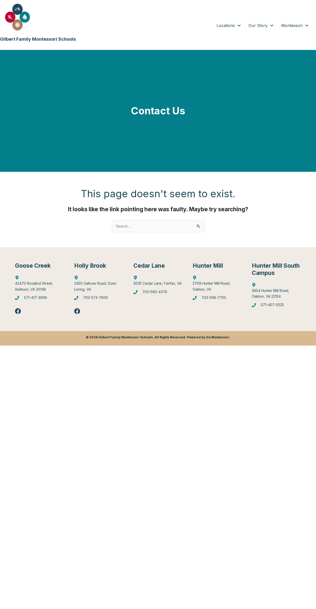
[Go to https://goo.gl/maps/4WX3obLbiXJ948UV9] (217, 285)
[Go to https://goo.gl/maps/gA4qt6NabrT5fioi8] (276, 292)
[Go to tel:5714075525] (276, 307)
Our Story (258, 25)
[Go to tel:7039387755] (217, 300)
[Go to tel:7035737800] (98, 300)
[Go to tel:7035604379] (158, 294)
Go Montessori (217, 338)
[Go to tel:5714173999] (39, 300)
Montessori (292, 25)
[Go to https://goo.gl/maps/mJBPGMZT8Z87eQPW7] (158, 282)
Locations (226, 25)
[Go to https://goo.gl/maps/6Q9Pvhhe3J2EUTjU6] (98, 285)
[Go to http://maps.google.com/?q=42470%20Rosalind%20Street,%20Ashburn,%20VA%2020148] (39, 285)
